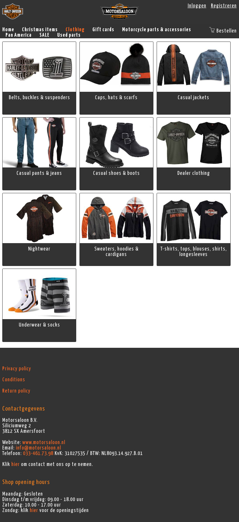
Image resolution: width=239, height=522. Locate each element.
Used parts (69, 35)
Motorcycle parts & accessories (156, 29)
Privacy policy (16, 368)
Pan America (18, 35)
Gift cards (103, 29)
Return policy (16, 391)
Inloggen (197, 5)
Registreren (224, 5)
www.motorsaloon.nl (43, 442)
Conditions (13, 379)
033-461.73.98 (38, 453)
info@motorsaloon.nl (38, 448)
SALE (44, 35)
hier (15, 464)
